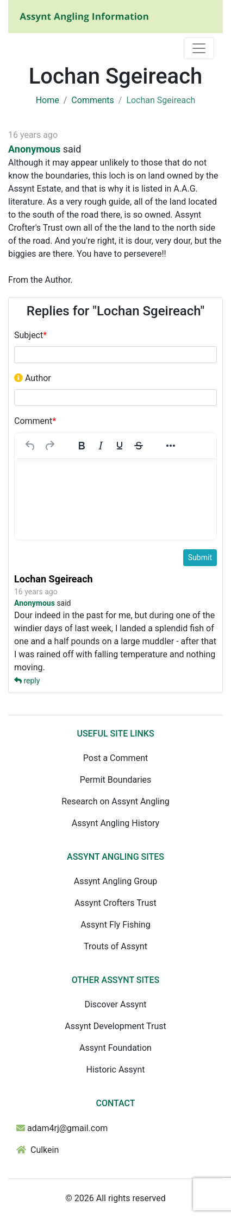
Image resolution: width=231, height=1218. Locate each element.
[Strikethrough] (138, 445)
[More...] (170, 445)
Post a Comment (115, 758)
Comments (92, 100)
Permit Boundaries (116, 780)
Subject (30, 335)
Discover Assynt (115, 1004)
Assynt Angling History (115, 823)
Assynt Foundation (115, 1048)
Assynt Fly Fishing (115, 924)
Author (32, 378)
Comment (35, 421)
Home (47, 100)
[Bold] (81, 445)
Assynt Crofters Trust (115, 903)
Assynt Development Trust (115, 1026)
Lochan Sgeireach (53, 579)
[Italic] (100, 445)
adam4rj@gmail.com (67, 1128)
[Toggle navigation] (199, 48)
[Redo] (49, 445)
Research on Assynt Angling (115, 801)
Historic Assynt (115, 1069)
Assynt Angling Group (115, 881)
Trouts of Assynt (115, 946)
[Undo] (30, 445)
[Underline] (119, 445)
